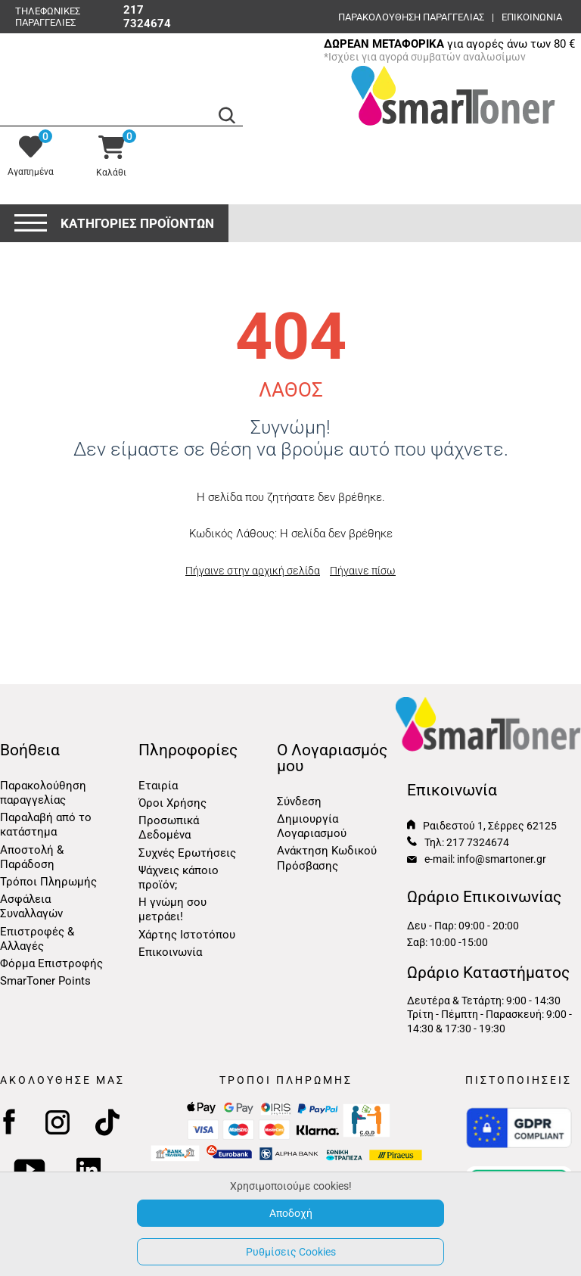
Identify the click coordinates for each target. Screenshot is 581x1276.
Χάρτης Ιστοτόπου (186, 934)
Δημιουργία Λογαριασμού (311, 826)
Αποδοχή (290, 1213)
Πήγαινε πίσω (363, 571)
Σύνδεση (299, 801)
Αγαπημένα (31, 172)
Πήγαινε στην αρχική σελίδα (252, 571)
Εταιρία (158, 785)
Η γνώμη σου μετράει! (172, 909)
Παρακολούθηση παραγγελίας (411, 17)
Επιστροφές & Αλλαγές (37, 939)
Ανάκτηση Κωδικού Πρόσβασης (327, 858)
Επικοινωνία (170, 952)
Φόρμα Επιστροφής (51, 963)
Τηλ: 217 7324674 (458, 842)
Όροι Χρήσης (172, 803)
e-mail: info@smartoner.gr (476, 859)
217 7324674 (147, 16)
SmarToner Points (45, 981)
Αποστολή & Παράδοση (32, 857)
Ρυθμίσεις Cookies (291, 1252)
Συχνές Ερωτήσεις (187, 853)
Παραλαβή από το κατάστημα (46, 825)
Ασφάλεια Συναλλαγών (31, 906)
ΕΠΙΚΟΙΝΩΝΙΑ (532, 17)
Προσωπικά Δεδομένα (168, 828)
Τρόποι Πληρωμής (48, 882)
